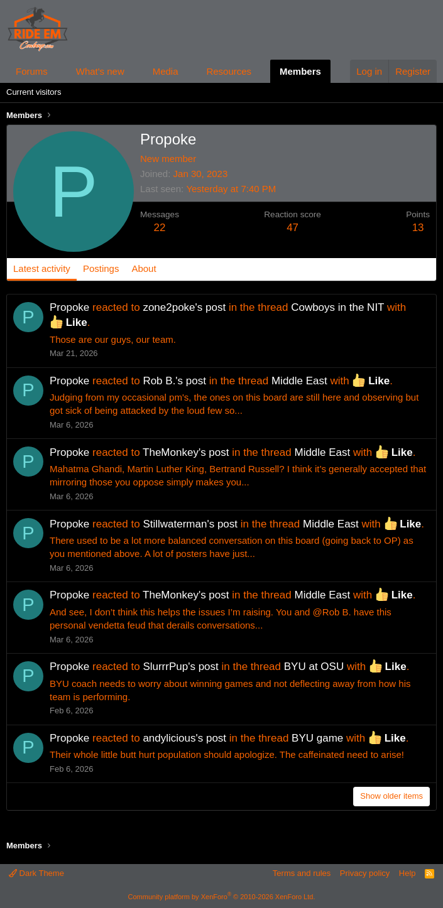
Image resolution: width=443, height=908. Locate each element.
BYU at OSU (314, 667)
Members (300, 71)
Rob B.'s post (174, 381)
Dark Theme (36, 873)
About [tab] (143, 268)
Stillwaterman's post (190, 524)
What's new (100, 71)
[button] (58, 71)
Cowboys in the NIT (337, 307)
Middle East (299, 381)
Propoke (69, 307)
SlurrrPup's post (180, 667)
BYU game (317, 738)
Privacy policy (365, 873)
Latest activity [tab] (41, 268)
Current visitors (33, 92)
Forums (32, 71)
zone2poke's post (184, 307)
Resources (228, 71)
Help (407, 873)
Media (165, 71)
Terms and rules (302, 873)
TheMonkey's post (186, 452)
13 (418, 228)
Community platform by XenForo (221, 896)
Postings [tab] (101, 268)
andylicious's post (184, 738)
